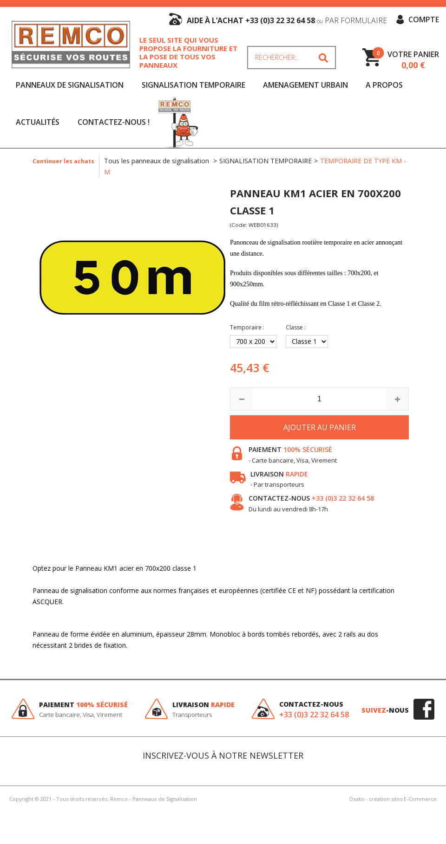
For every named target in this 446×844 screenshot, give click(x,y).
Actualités (37, 122)
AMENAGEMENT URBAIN (305, 85)
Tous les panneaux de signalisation (157, 160)
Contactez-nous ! (114, 122)
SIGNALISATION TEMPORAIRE (193, 85)
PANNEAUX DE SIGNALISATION (70, 85)
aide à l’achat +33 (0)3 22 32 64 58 (287, 20)
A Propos (384, 85)
